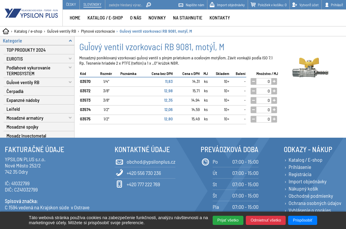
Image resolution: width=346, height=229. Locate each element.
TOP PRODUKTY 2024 (26, 50)
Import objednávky (308, 181)
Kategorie (38, 40)
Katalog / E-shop (305, 159)
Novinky (157, 17)
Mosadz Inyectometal (26, 135)
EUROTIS (40, 58)
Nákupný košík (303, 188)
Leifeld (13, 109)
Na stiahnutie (187, 17)
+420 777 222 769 (137, 184)
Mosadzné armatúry (40, 117)
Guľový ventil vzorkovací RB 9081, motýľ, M (156, 31)
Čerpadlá (14, 91)
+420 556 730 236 (138, 172)
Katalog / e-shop (28, 31)
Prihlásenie (300, 167)
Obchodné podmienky (311, 195)
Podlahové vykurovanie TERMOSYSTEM (40, 69)
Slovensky (92, 4)
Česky (71, 4)
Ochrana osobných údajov (315, 203)
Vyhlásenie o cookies (310, 210)
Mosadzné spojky (22, 127)
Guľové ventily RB (61, 31)
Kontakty (220, 17)
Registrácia (300, 174)
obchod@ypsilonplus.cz (145, 161)
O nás (135, 17)
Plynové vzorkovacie (98, 31)
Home (75, 17)
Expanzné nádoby (23, 100)
